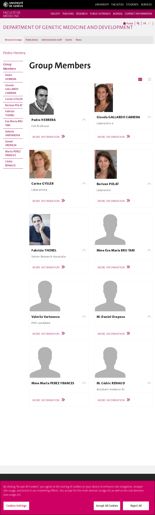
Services (146, 4)
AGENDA (117, 13)
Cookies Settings (16, 507)
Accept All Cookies (107, 507)
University (102, 4)
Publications (32, 39)
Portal (128, 23)
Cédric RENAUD (10, 163)
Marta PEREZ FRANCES (13, 153)
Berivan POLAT (13, 105)
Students (132, 4)
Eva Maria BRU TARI (14, 123)
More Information (49, 137)
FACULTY (55, 13)
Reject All (135, 507)
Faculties (117, 4)
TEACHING (68, 13)
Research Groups (13, 39)
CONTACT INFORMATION (138, 13)
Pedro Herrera (14, 52)
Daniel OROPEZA (10, 143)
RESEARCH (82, 13)
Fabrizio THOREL (10, 113)
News (79, 39)
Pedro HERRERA (10, 77)
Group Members (9, 66)
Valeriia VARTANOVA (12, 133)
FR (144, 23)
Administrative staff (52, 39)
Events (68, 39)
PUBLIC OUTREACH (100, 13)
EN (149, 23)
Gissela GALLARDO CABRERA (11, 89)
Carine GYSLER (13, 99)
